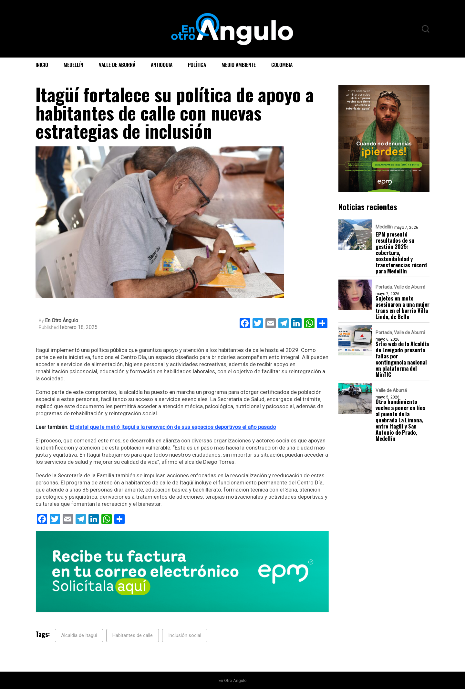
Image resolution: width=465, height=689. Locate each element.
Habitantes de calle (132, 635)
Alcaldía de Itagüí (79, 635)
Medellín (73, 65)
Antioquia (161, 65)
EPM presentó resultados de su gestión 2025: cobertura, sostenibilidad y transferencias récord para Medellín (401, 252)
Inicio (42, 65)
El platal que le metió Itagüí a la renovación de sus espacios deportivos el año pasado (173, 427)
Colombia (282, 65)
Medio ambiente (239, 65)
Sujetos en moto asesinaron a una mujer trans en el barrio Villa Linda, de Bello (402, 307)
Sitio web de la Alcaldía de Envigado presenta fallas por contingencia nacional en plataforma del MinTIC (402, 359)
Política (197, 65)
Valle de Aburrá (117, 65)
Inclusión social (184, 635)
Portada (384, 287)
